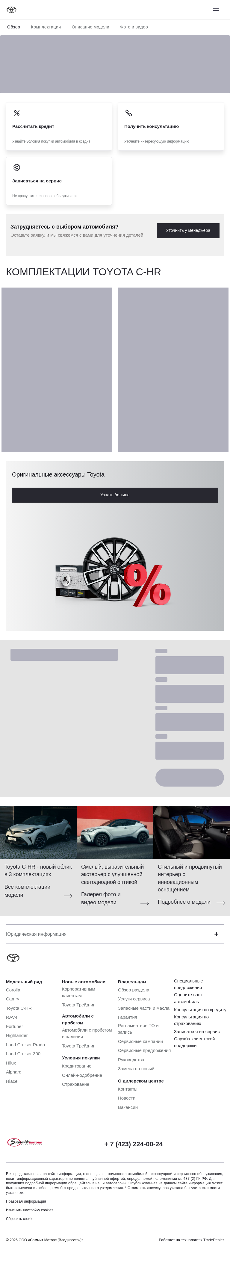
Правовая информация (26, 1201)
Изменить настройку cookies (29, 1210)
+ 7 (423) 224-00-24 (133, 1144)
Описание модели (91, 27)
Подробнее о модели (184, 902)
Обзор (13, 27)
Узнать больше (114, 494)
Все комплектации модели (27, 891)
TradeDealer (213, 1240)
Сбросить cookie (19, 1219)
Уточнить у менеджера (188, 230)
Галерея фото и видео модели (101, 898)
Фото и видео (134, 27)
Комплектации (46, 27)
